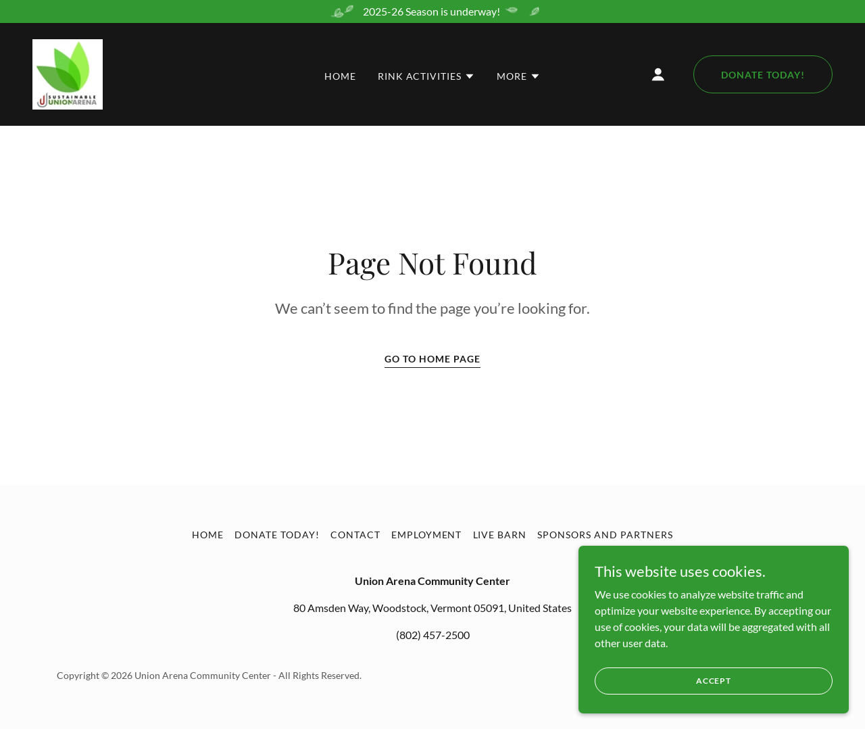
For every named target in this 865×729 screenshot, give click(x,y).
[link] (67, 72)
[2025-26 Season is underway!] (432, 11)
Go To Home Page (432, 358)
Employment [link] (426, 534)
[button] (427, 76)
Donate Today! (763, 74)
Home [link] (340, 76)
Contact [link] (355, 534)
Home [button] (208, 534)
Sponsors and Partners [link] (605, 534)
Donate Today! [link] (277, 534)
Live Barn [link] (500, 534)
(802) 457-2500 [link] (433, 634)
